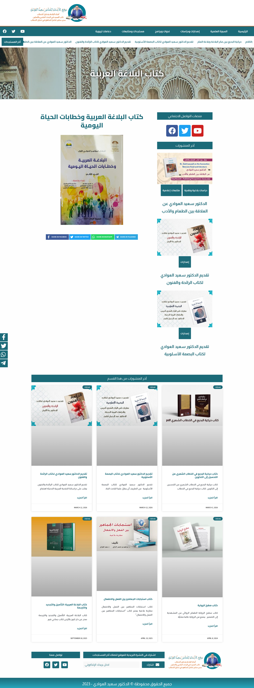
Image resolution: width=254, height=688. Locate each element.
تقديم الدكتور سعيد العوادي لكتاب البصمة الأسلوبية (167, 41)
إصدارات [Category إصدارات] (185, 334)
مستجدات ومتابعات (133, 31)
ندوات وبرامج (162, 31)
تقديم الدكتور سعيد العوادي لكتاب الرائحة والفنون (106, 41)
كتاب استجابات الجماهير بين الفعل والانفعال (128, 599)
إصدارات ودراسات (190, 31)
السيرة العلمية (218, 31)
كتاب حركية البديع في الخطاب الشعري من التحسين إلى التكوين (195, 475)
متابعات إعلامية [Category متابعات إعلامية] (174, 232)
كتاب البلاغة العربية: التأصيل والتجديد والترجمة (66, 606)
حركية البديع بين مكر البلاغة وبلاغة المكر (222, 41)
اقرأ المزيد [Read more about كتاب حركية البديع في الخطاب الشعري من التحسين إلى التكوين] (213, 498)
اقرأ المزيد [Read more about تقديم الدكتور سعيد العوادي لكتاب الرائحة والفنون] (82, 498)
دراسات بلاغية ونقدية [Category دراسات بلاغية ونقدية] (193, 232)
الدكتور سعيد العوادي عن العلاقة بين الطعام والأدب (45, 41)
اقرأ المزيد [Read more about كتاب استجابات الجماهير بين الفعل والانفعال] (147, 624)
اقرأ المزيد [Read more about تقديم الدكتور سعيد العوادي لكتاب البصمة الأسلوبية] (147, 498)
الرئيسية (243, 31)
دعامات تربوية (103, 31)
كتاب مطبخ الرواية (208, 605)
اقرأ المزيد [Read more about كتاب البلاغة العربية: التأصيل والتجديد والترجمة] (82, 628)
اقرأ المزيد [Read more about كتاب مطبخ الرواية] (213, 626)
